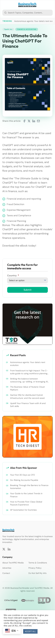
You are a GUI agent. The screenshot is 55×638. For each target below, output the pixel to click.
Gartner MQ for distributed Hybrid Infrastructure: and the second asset (27, 396)
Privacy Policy (35, 568)
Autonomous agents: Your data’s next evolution (27, 363)
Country (13, 275)
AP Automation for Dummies (23, 510)
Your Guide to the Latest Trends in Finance (26, 495)
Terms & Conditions (37, 562)
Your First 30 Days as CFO (22, 475)
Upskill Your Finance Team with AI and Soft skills (28, 404)
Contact (6, 573)
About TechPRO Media (13, 562)
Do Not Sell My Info (37, 573)
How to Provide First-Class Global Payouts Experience (26, 503)
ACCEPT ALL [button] (30, 631)
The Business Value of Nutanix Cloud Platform (27, 388)
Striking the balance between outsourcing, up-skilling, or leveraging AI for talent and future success (29, 380)
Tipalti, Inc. (8, 29)
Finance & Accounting (26, 29)
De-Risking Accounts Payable (24, 480)
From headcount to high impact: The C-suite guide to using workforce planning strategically (29, 372)
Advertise (6, 568)
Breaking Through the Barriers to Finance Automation (29, 487)
